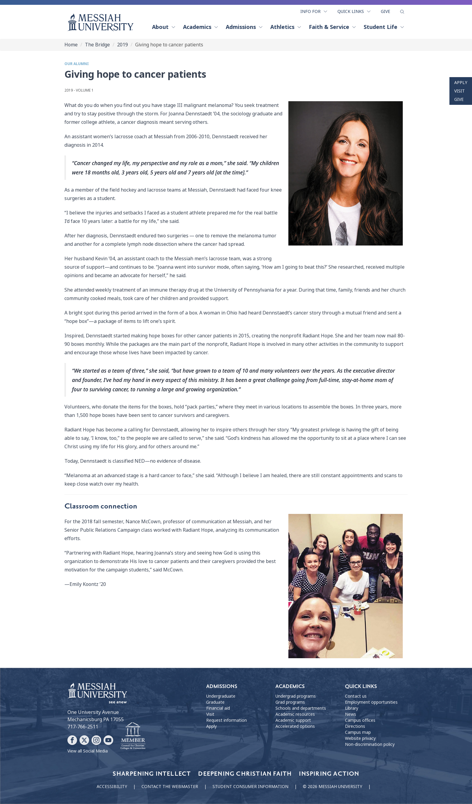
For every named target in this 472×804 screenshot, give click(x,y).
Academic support (293, 720)
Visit (459, 91)
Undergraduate (220, 696)
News (350, 714)
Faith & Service (332, 27)
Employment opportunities (371, 702)
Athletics (286, 27)
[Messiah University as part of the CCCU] (132, 736)
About (164, 27)
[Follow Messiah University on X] (84, 740)
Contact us (356, 696)
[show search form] (402, 11)
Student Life (384, 27)
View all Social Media (87, 751)
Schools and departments (300, 708)
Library (351, 708)
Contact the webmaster (169, 787)
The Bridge (97, 44)
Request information (226, 720)
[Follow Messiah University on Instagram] (96, 740)
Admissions (244, 27)
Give (385, 11)
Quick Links (354, 11)
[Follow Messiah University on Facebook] (72, 740)
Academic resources (295, 714)
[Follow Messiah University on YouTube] (108, 740)
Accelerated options (295, 726)
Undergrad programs (295, 696)
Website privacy (360, 738)
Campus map (358, 732)
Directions (355, 726)
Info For (314, 11)
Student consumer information (250, 787)
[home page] (100, 22)
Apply (460, 83)
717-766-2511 (82, 726)
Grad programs (290, 702)
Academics (201, 27)
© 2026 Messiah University (332, 787)
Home (71, 44)
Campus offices (360, 720)
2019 (122, 44)
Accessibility (112, 787)
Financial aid (218, 708)
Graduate (215, 702)
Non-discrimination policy (370, 744)
